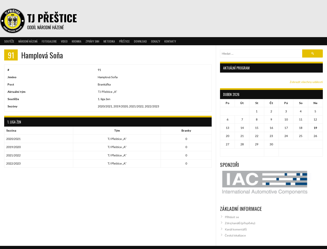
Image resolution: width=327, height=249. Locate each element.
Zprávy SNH (92, 41)
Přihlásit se (232, 211)
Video (64, 41)
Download (140, 41)
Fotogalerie (49, 41)
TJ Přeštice (52, 17)
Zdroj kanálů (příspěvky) (240, 217)
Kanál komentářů (236, 223)
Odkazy (155, 41)
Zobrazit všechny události (306, 82)
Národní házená (28, 41)
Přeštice (124, 41)
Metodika (109, 41)
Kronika (76, 41)
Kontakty (170, 41)
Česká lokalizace (235, 229)
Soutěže (9, 41)
